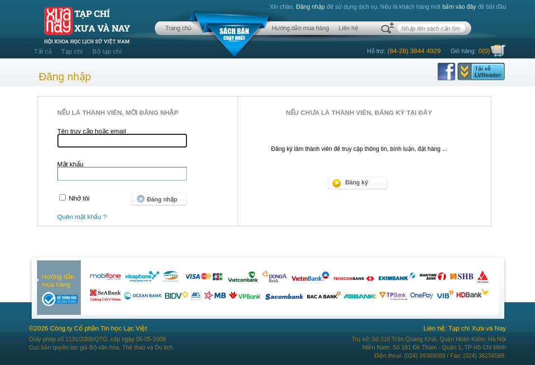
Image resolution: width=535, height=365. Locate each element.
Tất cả (43, 51)
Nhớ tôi (79, 198)
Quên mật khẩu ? (82, 216)
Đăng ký (356, 182)
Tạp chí (72, 51)
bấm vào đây (459, 6)
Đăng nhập (310, 6)
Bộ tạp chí (107, 51)
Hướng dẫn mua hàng (300, 28)
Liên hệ (348, 28)
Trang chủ (179, 28)
